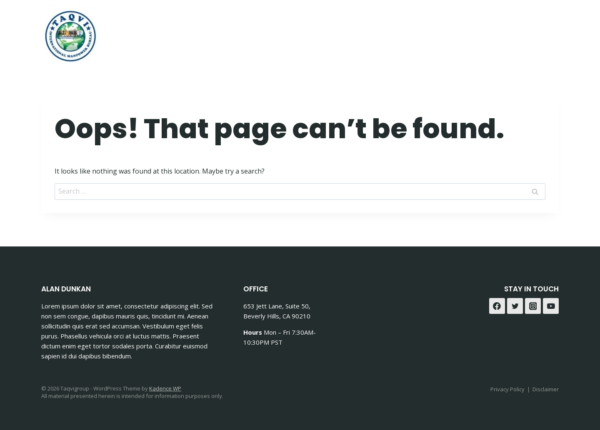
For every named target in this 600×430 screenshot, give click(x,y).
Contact (457, 31)
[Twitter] (515, 306)
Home (329, 31)
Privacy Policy (507, 389)
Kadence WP (165, 388)
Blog (493, 31)
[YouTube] (551, 306)
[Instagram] (549, 31)
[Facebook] (528, 31)
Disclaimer (545, 389)
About (416, 31)
